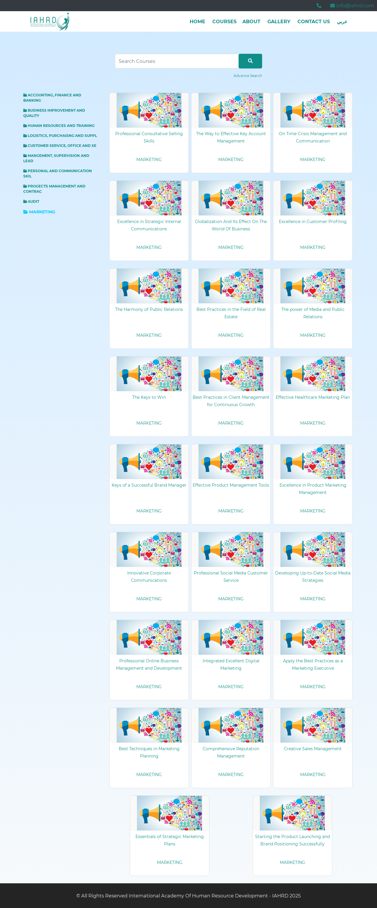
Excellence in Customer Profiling (313, 221)
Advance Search (248, 75)
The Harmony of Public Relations (149, 309)
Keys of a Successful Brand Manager (149, 485)
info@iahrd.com (352, 6)
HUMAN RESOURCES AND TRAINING (59, 125)
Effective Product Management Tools (231, 485)
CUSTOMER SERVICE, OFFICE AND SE (59, 145)
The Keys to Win (149, 397)
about (251, 21)
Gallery (278, 21)
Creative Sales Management (313, 748)
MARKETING (39, 212)
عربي (342, 21)
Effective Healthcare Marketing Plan (313, 397)
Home (197, 21)
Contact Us (313, 21)
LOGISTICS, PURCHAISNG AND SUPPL (60, 135)
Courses (224, 21)
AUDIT (31, 201)
